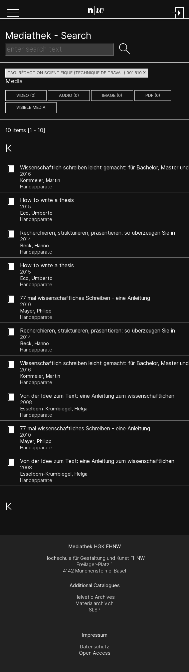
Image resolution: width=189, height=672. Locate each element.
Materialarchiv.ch (94, 603)
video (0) (26, 95)
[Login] (178, 19)
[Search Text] (59, 49)
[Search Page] (96, 11)
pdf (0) (152, 95)
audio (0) (69, 95)
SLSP (94, 609)
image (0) (112, 95)
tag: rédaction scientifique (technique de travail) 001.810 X (77, 72)
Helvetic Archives (95, 597)
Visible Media (31, 107)
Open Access (94, 653)
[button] (13, 13)
